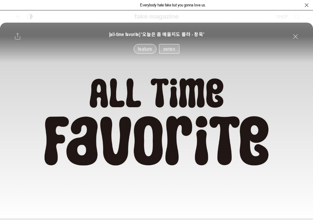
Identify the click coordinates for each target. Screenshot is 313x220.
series (169, 49)
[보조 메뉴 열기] (18, 16)
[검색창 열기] (297, 16)
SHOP (282, 16)
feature (145, 49)
